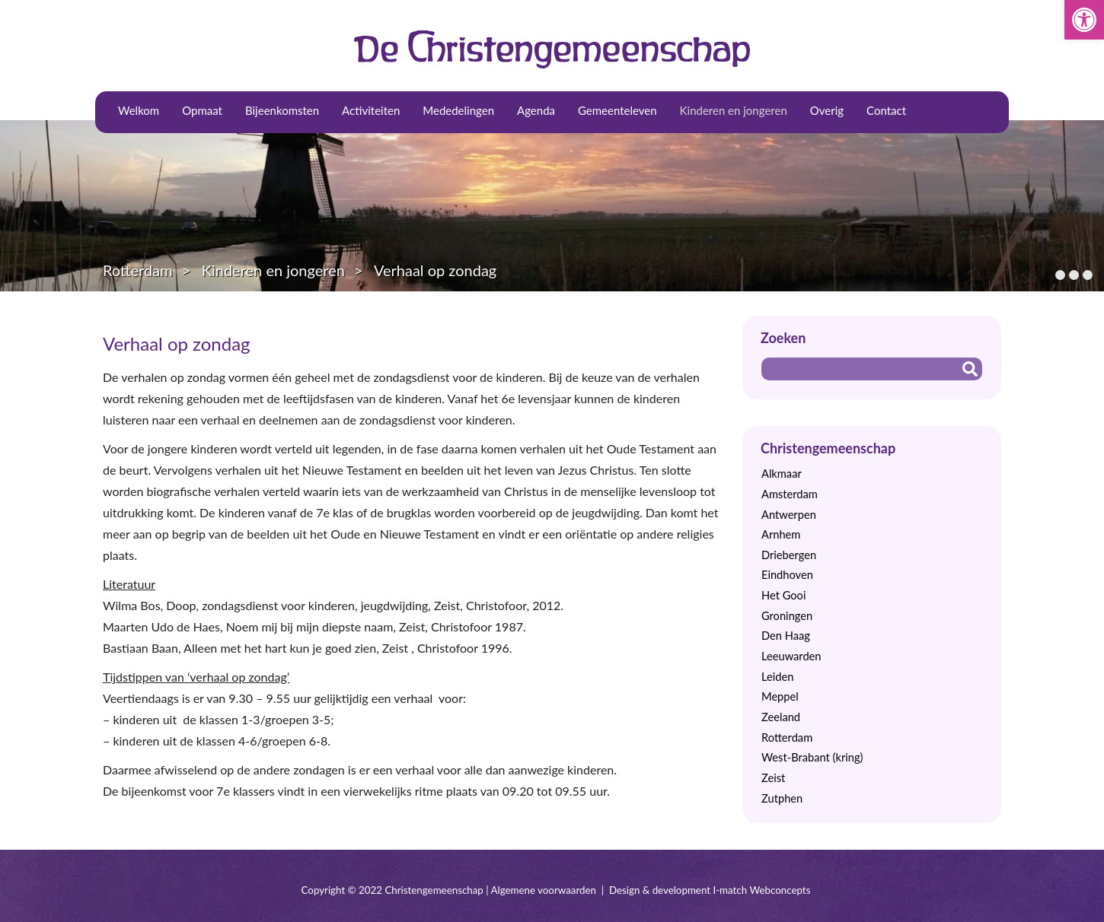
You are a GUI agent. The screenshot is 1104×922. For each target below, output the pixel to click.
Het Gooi (783, 595)
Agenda (536, 110)
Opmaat (202, 110)
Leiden (777, 676)
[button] (1084, 20)
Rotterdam (138, 270)
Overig (827, 110)
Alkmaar (781, 473)
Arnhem (780, 534)
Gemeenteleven (617, 110)
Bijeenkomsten (282, 110)
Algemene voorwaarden (543, 890)
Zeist (773, 777)
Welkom (138, 110)
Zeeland (780, 717)
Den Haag (785, 635)
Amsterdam (789, 494)
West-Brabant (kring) (812, 757)
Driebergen (788, 554)
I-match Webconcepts (761, 890)
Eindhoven (787, 574)
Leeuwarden (791, 656)
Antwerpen (788, 514)
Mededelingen (458, 110)
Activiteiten (371, 110)
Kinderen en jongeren (733, 110)
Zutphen (781, 798)
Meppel (780, 696)
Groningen (786, 615)
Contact (886, 110)
